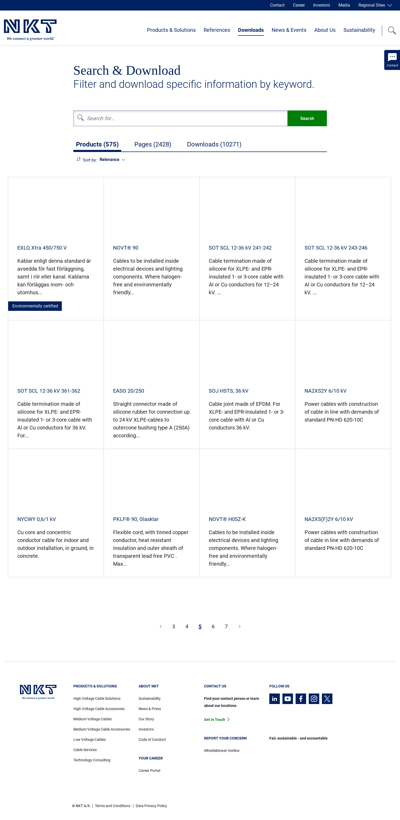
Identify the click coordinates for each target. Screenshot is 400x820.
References (217, 30)
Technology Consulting (91, 760)
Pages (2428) (152, 144)
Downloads (251, 30)
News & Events (289, 30)
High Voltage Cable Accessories (99, 709)
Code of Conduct (152, 739)
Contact (277, 5)
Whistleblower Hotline (221, 750)
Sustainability (359, 30)
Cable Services (85, 750)
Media (344, 5)
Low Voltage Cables (89, 739)
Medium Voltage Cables (92, 719)
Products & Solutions (171, 30)
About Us (325, 30)
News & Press (150, 709)
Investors (321, 5)
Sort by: (90, 160)
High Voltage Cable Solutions (96, 698)
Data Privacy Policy (151, 806)
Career (299, 5)
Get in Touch (214, 719)
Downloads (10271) (214, 144)
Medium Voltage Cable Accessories (101, 729)
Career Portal (149, 770)
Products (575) (97, 144)
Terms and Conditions (112, 806)
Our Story (146, 719)
